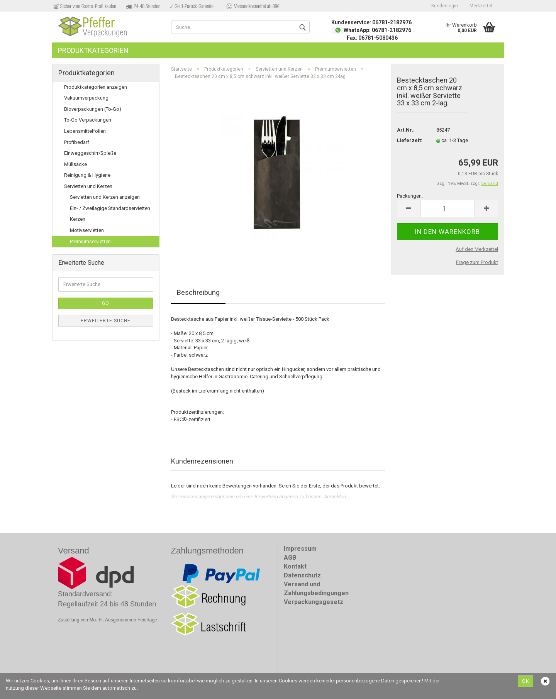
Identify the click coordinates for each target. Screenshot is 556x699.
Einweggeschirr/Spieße (90, 153)
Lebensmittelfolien (85, 131)
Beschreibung (198, 292)
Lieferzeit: (409, 140)
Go (105, 303)
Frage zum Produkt (477, 262)
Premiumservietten (90, 241)
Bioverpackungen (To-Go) (92, 109)
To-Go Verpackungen (87, 120)
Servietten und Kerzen (88, 186)
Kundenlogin (444, 5)
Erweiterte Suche (106, 320)
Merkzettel (481, 5)
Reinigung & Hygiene (87, 175)
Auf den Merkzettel (477, 249)
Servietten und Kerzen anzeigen (105, 197)
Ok (525, 681)
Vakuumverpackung (86, 98)
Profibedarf (76, 142)
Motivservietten (87, 230)
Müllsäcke (75, 164)
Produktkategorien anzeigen (95, 87)
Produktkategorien (93, 50)
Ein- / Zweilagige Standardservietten (110, 208)
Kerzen (77, 219)
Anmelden (335, 496)
